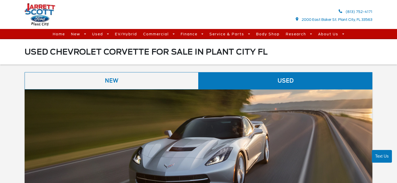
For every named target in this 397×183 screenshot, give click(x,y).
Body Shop (268, 34)
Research (296, 34)
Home (59, 34)
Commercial (156, 34)
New (76, 34)
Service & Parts (227, 34)
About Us (329, 34)
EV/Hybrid (126, 34)
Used (98, 34)
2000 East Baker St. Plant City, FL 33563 (334, 19)
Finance (190, 34)
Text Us (382, 156)
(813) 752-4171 (355, 11)
